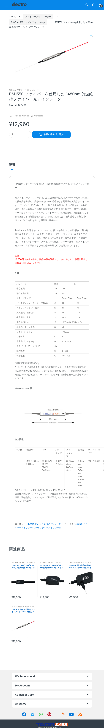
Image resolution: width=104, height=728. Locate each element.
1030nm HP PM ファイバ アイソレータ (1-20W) (51, 563)
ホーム (12, 16)
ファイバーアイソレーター (38, 16)
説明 (12, 164)
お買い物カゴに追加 (53, 134)
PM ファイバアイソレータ (48, 527)
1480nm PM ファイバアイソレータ (28, 22)
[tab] (12, 166)
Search (86, 5)
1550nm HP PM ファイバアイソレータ (23, 563)
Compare (38, 115)
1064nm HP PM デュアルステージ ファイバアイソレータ (80, 563)
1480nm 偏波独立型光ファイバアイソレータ (23, 607)
